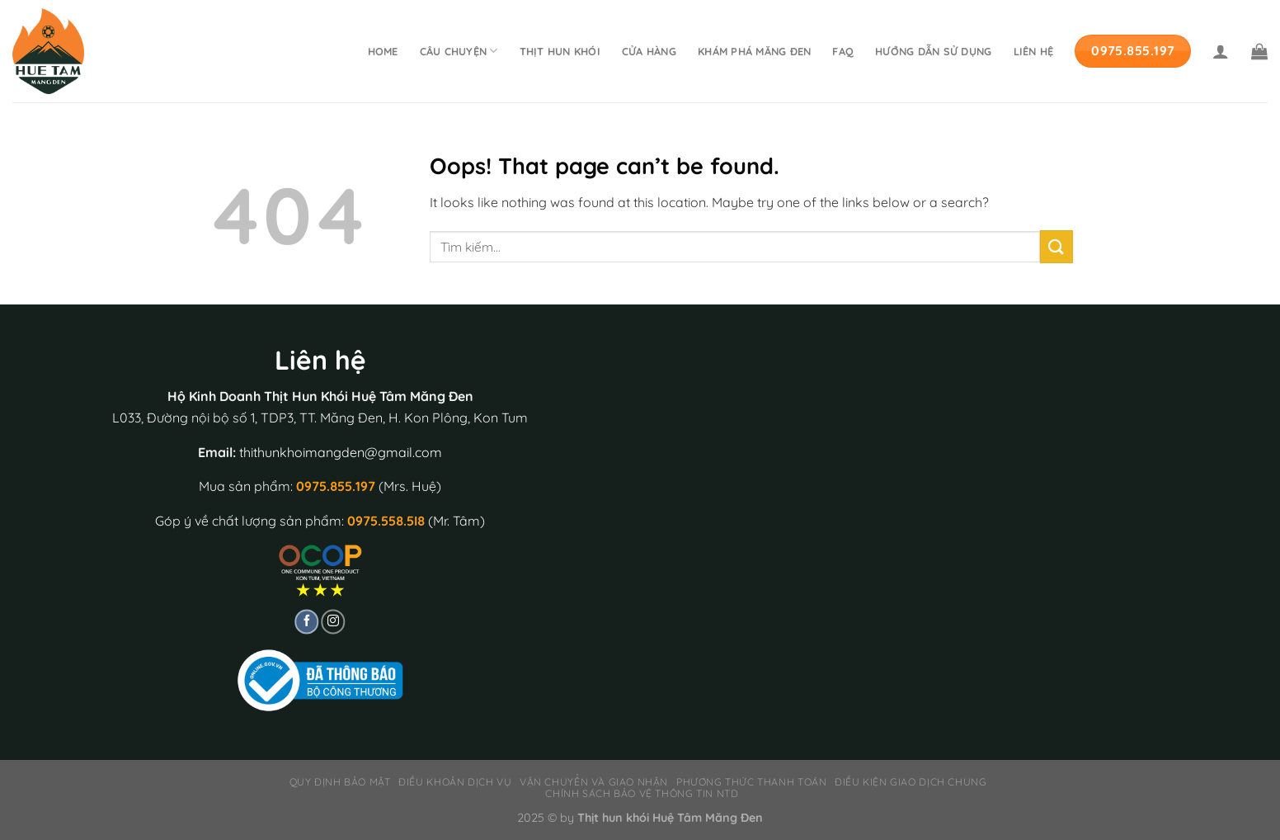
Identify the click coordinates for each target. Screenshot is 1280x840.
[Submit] (1056, 246)
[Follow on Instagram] (333, 622)
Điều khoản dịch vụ (454, 782)
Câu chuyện (459, 51)
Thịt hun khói (560, 51)
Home (383, 51)
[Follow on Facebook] (306, 622)
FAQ (843, 51)
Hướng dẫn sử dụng (933, 51)
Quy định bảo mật (340, 782)
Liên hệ (1034, 51)
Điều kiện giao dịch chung (910, 782)
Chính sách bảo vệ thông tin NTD (641, 793)
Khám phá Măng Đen (754, 51)
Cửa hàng (649, 51)
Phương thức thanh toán (751, 782)
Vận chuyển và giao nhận (594, 782)
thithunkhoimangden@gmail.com (340, 452)
